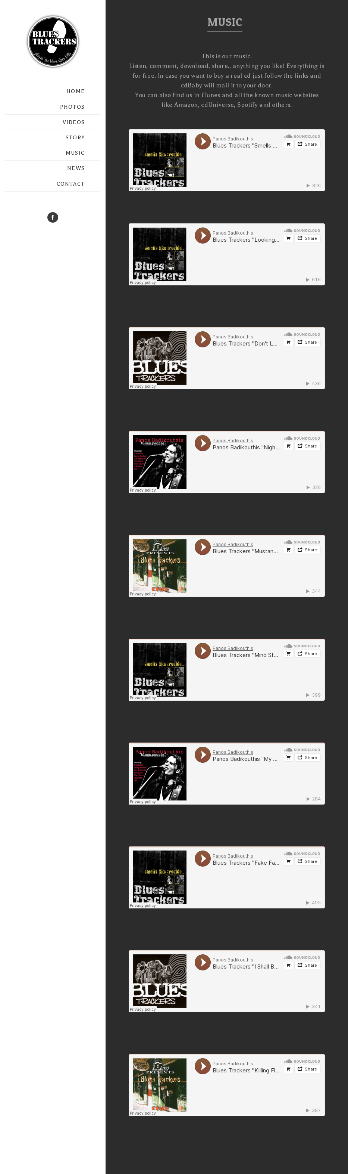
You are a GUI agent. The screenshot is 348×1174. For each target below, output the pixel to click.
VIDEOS (74, 122)
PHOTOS (72, 107)
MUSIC (75, 153)
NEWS (76, 168)
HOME (75, 91)
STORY (75, 137)
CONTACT (71, 184)
